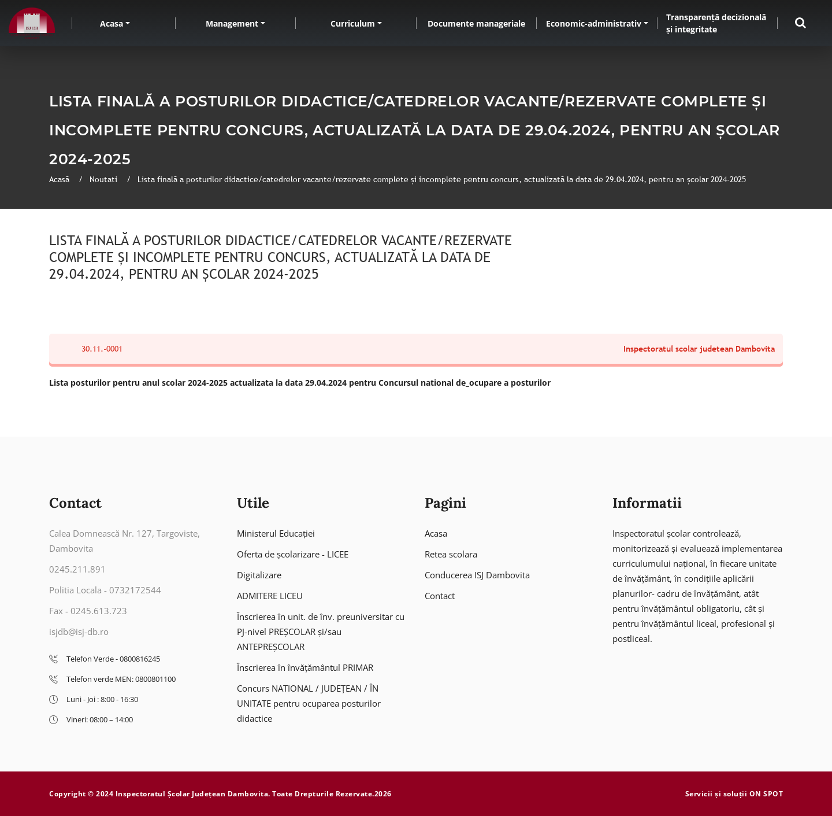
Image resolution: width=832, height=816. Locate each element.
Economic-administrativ (593, 23)
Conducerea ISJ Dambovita (477, 575)
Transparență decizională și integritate (716, 23)
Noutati (105, 179)
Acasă (60, 179)
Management (232, 23)
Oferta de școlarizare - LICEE (292, 554)
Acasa (111, 23)
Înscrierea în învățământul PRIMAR (305, 667)
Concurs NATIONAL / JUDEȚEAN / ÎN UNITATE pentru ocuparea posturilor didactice (309, 703)
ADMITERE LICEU (270, 595)
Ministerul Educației (276, 533)
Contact (440, 595)
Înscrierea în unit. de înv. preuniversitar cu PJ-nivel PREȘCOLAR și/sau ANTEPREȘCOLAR (320, 631)
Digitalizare (259, 575)
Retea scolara (451, 554)
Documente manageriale (476, 23)
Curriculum (352, 23)
